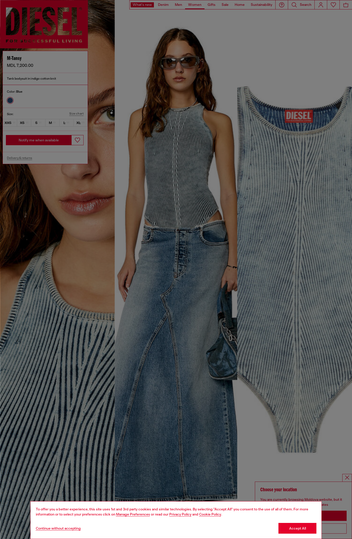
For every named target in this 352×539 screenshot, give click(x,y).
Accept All (297, 528)
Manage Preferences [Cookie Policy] (133, 514)
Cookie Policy (210, 514)
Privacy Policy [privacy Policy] (180, 514)
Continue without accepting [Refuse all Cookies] (58, 528)
